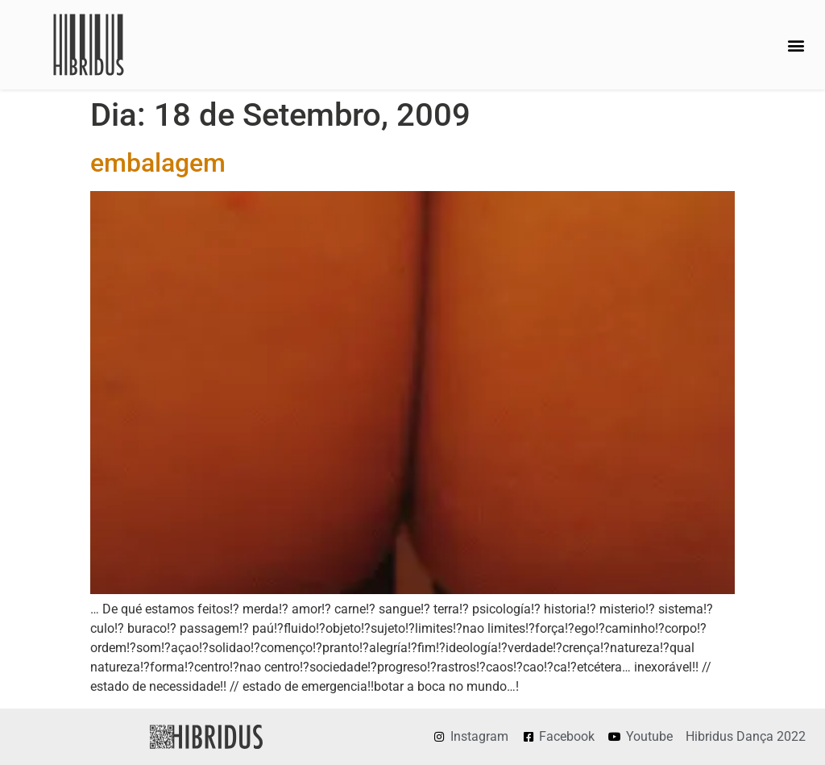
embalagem (158, 163)
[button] (795, 44)
